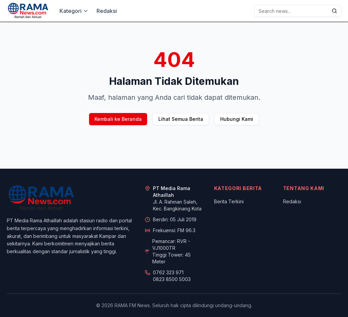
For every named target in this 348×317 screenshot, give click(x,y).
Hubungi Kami (236, 119)
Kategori (73, 10)
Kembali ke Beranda (118, 119)
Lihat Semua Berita (180, 119)
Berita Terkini (229, 201)
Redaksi (107, 10)
